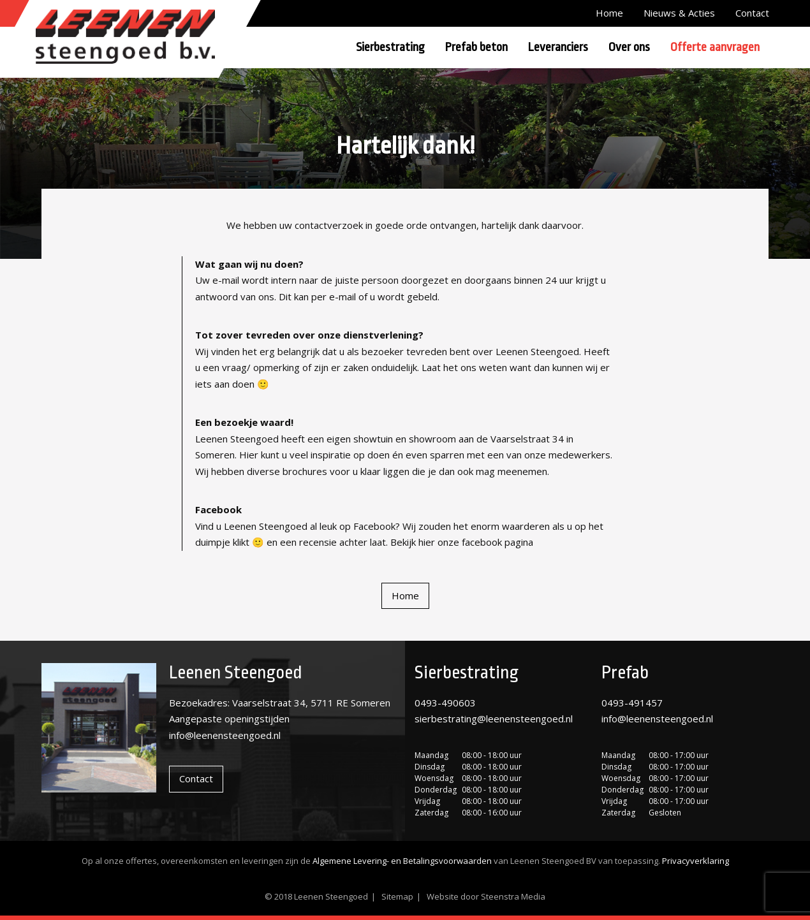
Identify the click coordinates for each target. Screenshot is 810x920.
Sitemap (397, 896)
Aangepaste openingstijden (229, 718)
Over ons (629, 47)
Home (609, 12)
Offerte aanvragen (715, 47)
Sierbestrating (390, 47)
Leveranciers (558, 47)
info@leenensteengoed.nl (225, 735)
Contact (752, 12)
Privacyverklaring (695, 860)
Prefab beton (476, 47)
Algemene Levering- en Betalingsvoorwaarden (402, 860)
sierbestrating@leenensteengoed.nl (494, 718)
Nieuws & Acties (679, 12)
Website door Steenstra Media (486, 896)
